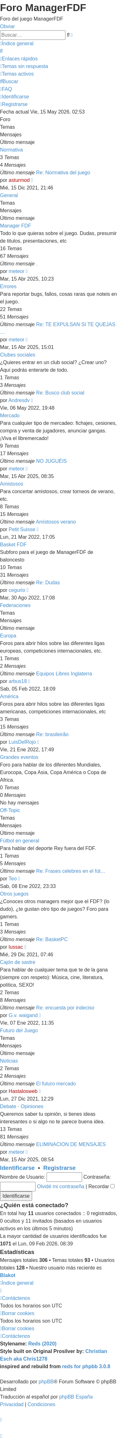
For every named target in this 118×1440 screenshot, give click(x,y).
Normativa (11, 149)
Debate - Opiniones (21, 1106)
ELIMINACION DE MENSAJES (71, 1144)
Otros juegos (14, 894)
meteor (17, 271)
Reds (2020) (42, 1343)
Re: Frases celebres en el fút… (71, 871)
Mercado (10, 415)
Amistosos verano (56, 521)
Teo (12, 878)
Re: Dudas (48, 582)
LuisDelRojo (22, 742)
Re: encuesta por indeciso (65, 1007)
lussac (16, 947)
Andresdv (19, 400)
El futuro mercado (56, 1083)
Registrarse (59, 1167)
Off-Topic (10, 810)
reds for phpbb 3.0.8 (86, 1366)
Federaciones (15, 605)
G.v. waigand (23, 1015)
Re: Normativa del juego (63, 172)
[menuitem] (1, 51)
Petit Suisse (22, 529)
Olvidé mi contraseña (60, 1186)
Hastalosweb (23, 1091)
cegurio (17, 590)
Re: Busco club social (60, 392)
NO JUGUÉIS (51, 461)
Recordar (101, 1186)
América (9, 696)
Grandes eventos (19, 757)
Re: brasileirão (52, 734)
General (9, 195)
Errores (8, 286)
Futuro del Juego (19, 1030)
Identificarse (17, 1167)
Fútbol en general (19, 840)
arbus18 (18, 681)
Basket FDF (13, 544)
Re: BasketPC (52, 939)
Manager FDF (15, 225)
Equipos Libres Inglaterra (64, 673)
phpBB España (76, 1397)
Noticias (9, 1061)
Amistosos (11, 484)
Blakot (7, 1275)
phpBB (46, 1381)
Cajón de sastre (17, 962)
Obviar (7, 26)
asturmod (19, 180)
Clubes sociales (17, 354)
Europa (8, 635)
